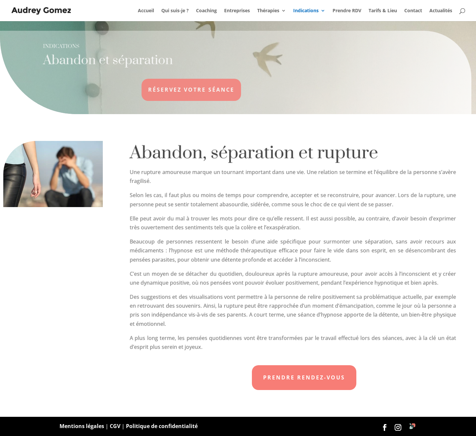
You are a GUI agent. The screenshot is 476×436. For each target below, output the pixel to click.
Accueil (146, 11)
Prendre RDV (347, 11)
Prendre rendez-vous (304, 377)
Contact (413, 11)
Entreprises (237, 11)
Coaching (206, 11)
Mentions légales (82, 426)
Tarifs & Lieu (383, 11)
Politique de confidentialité (162, 426)
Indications (306, 11)
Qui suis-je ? (175, 11)
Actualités (440, 11)
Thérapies (268, 11)
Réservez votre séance (173, 89)
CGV (115, 426)
